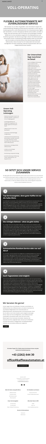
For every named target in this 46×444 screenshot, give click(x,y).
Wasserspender (13, 398)
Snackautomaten (13, 394)
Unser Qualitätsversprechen (33, 407)
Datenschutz (23, 414)
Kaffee (33, 403)
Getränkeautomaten (13, 396)
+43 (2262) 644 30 (23, 355)
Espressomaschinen (33, 392)
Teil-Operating (13, 405)
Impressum (23, 413)
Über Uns (33, 405)
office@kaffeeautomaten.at (25, 360)
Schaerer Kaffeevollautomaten (33, 394)
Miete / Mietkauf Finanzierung (13, 407)
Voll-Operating (13, 403)
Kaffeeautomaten (13, 392)
